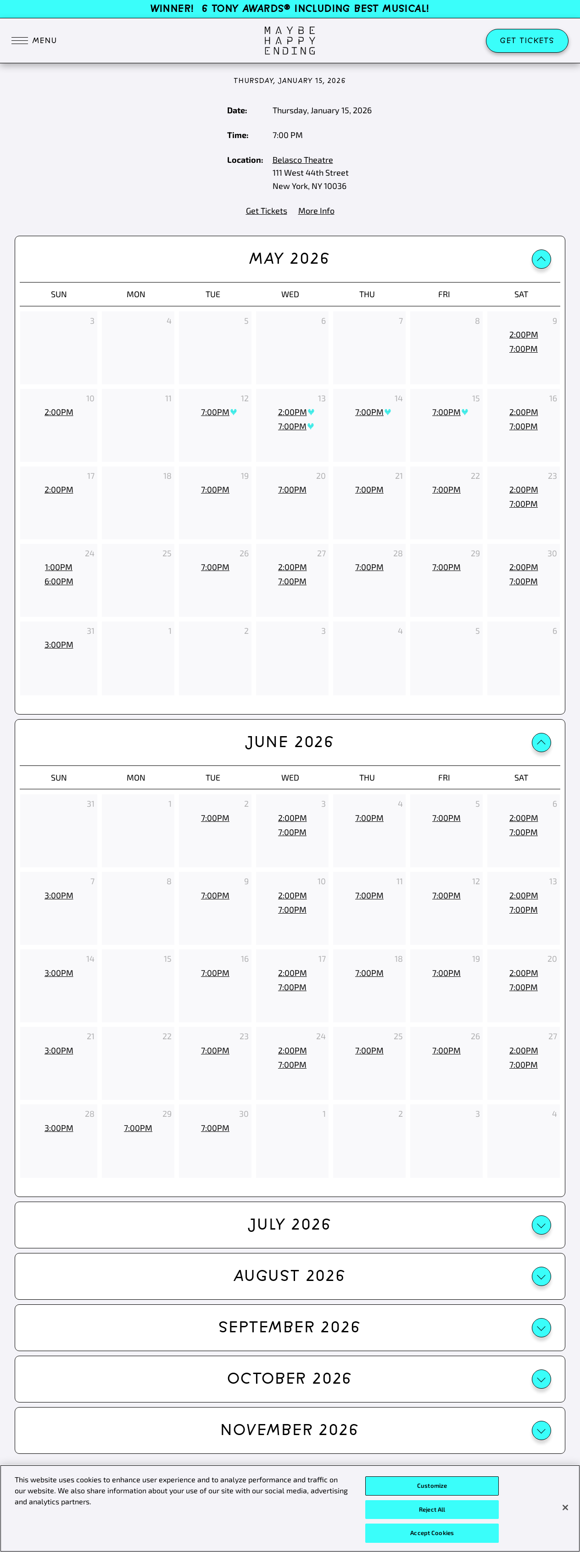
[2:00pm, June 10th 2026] (292, 895)
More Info (316, 210)
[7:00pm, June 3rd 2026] (292, 832)
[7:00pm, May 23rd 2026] (523, 503)
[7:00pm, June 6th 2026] (523, 832)
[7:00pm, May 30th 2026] (523, 581)
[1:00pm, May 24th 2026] (59, 567)
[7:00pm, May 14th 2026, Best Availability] (369, 412)
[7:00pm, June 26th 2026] (446, 1050)
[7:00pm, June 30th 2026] (215, 1128)
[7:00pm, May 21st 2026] (369, 489)
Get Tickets (527, 40)
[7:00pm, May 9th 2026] (523, 348)
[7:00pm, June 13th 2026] (523, 909)
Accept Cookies (432, 1535)
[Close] (565, 1510)
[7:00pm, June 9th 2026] (215, 895)
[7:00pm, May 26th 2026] (215, 567)
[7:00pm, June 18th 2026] (369, 973)
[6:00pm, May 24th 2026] (59, 581)
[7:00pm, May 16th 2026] (523, 426)
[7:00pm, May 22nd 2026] (446, 489)
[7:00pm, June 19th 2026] (446, 973)
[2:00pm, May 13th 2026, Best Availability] (292, 412)
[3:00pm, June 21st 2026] (59, 1050)
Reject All (432, 1512)
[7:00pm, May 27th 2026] (292, 581)
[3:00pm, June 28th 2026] (59, 1128)
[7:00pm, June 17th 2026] (292, 987)
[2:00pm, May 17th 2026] (59, 489)
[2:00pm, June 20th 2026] (523, 973)
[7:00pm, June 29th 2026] (138, 1128)
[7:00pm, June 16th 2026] (215, 973)
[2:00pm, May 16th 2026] (523, 412)
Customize (432, 1488)
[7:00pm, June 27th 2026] (523, 1064)
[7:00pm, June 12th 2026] (446, 895)
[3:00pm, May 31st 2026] (59, 644)
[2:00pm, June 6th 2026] (523, 818)
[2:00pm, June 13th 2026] (523, 895)
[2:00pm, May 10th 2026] (59, 412)
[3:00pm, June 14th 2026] (59, 973)
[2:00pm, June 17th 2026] (292, 973)
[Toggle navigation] (34, 41)
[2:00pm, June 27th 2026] (523, 1050)
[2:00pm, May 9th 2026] (523, 334)
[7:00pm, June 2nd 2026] (215, 818)
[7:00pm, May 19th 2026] (215, 489)
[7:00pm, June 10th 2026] (292, 909)
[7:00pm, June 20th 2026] (523, 987)
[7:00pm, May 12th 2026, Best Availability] (215, 412)
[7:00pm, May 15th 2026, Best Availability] (446, 412)
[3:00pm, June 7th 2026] (59, 895)
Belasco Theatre (303, 159)
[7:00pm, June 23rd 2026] (215, 1050)
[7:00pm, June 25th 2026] (369, 1050)
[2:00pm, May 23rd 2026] (523, 489)
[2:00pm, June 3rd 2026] (292, 818)
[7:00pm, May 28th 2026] (369, 567)
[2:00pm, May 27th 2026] (292, 567)
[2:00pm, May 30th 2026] (523, 567)
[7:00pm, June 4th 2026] (369, 818)
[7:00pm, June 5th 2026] (446, 818)
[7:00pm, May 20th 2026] (292, 489)
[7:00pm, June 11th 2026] (369, 895)
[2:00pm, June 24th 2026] (292, 1050)
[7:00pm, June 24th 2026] (292, 1064)
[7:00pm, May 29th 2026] (446, 567)
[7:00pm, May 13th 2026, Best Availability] (292, 426)
